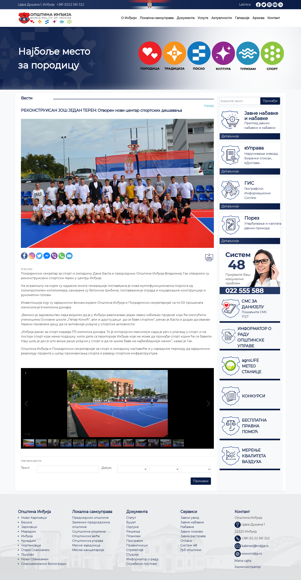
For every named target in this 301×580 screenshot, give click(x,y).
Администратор (248, 567)
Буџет (131, 522)
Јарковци (29, 527)
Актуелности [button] (221, 18)
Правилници (137, 545)
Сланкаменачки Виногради (43, 564)
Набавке (187, 527)
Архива (258, 18)
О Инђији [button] (129, 18)
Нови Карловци (34, 518)
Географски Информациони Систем (257, 193)
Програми (134, 541)
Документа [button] (185, 18)
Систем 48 (188, 545)
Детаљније (230, 136)
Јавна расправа (193, 536)
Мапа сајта (243, 561)
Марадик (28, 531)
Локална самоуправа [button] (157, 18)
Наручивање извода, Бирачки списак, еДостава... (261, 158)
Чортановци (31, 545)
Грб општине (190, 550)
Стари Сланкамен (35, 550)
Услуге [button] (203, 18)
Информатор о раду (142, 559)
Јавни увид (189, 518)
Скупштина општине (89, 531)
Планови (133, 536)
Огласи (186, 541)
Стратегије (134, 550)
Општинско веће (86, 536)
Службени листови (141, 564)
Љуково (27, 554)
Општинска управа (87, 541)
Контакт (273, 18)
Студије (132, 554)
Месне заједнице (86, 545)
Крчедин (28, 541)
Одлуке (132, 527)
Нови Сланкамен (35, 559)
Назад (209, 106)
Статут (131, 518)
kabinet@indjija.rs (254, 546)
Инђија (27, 536)
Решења (133, 531)
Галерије (242, 18)
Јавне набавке (192, 522)
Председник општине (90, 518)
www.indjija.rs (251, 553)
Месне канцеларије (88, 550)
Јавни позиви (191, 531)
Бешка (26, 522)
